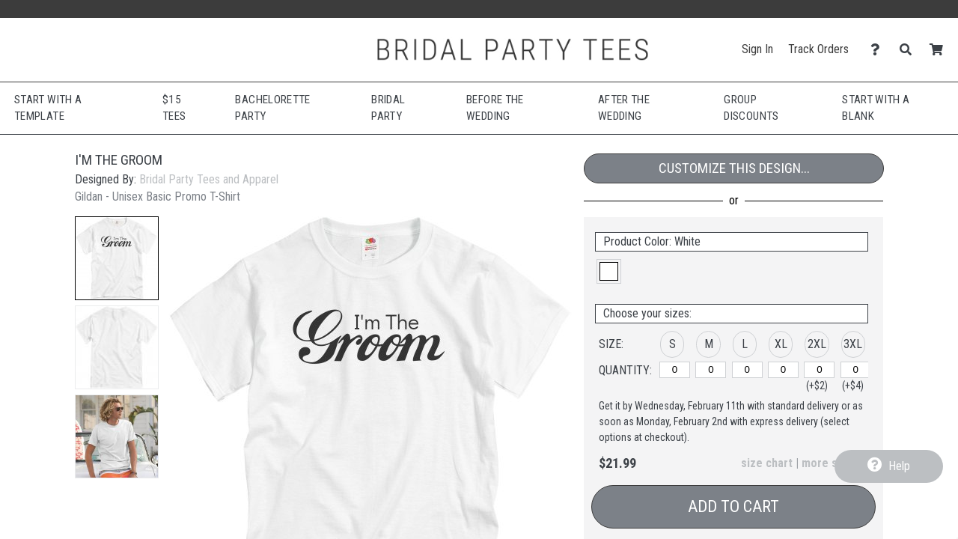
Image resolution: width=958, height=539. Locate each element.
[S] (674, 370)
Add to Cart (733, 506)
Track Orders (818, 49)
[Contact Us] (879, 49)
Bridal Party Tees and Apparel (208, 179)
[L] (747, 370)
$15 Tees (174, 108)
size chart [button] (767, 463)
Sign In (757, 49)
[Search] (909, 49)
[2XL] (819, 370)
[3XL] (855, 370)
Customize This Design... (734, 168)
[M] (710, 370)
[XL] (783, 370)
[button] (117, 258)
